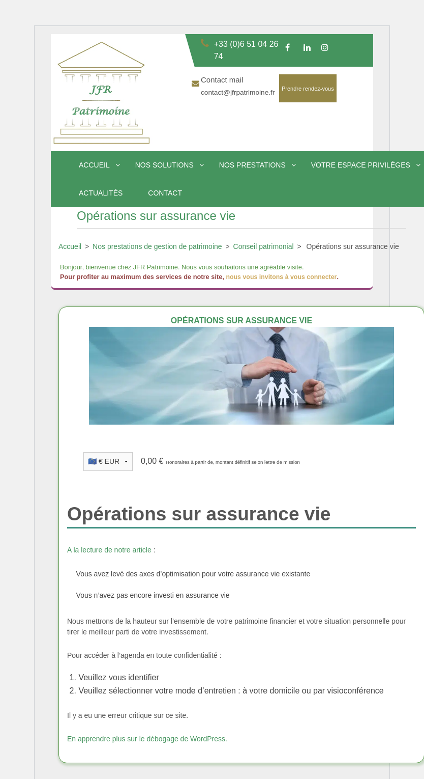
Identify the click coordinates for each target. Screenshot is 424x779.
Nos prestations (252, 165)
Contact (165, 193)
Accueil (94, 165)
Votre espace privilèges (360, 165)
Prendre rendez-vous (308, 89)
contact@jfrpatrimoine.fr (239, 92)
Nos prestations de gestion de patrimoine (157, 246)
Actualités (101, 193)
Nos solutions (164, 165)
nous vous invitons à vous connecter (283, 277)
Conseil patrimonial (263, 246)
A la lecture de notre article (109, 550)
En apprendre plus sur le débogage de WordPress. (147, 738)
